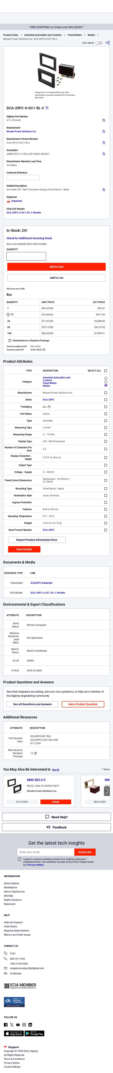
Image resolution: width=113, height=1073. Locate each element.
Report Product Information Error (36, 539)
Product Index (10, 35)
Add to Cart (56, 266)
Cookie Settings (12, 1067)
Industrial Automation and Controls (43, 35)
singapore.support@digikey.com (24, 968)
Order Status (10, 926)
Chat (9, 954)
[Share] (108, 43)
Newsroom (10, 904)
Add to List (56, 277)
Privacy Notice (35, 864)
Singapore (11, 1047)
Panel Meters (75, 35)
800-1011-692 (14, 959)
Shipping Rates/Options (16, 930)
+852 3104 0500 (16, 963)
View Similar (24, 549)
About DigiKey (11, 883)
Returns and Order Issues (17, 934)
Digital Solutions (12, 900)
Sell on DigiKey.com (14, 891)
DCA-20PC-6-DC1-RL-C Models (24, 212)
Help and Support (13, 922)
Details (55, 802)
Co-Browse (12, 974)
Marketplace (10, 887)
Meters (91, 35)
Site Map (8, 895)
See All (55, 769)
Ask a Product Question (83, 704)
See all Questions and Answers (32, 704)
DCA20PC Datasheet (41, 583)
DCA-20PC (48, 399)
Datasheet (14, 201)
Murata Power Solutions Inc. (21, 131)
